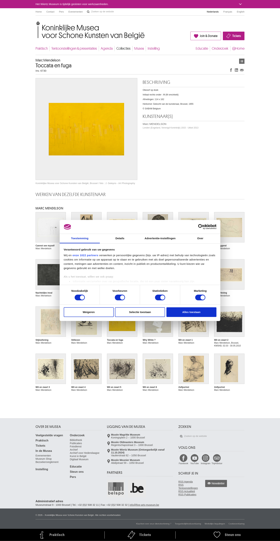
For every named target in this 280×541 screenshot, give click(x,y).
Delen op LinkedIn (236, 70)
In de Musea (44, 450)
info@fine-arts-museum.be (144, 504)
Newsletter (218, 483)
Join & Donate (209, 36)
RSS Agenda (185, 481)
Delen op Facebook (231, 70)
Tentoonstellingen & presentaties (74, 48)
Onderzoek (220, 48)
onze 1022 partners (85, 255)
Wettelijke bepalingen (215, 523)
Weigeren (89, 312)
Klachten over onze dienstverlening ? (153, 523)
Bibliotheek (76, 440)
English (240, 11)
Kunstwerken (241, 61)
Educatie (202, 48)
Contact (50, 11)
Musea (139, 48)
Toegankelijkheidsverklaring (188, 523)
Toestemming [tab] (80, 238)
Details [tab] (120, 238)
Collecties (123, 48)
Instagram (205, 463)
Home (39, 11)
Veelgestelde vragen (49, 435)
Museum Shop (44, 458)
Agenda (107, 48)
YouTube (194, 463)
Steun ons (77, 471)
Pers (61, 11)
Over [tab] (200, 238)
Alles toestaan (191, 312)
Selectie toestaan (140, 312)
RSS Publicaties (187, 494)
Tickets (236, 36)
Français (227, 11)
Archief (74, 449)
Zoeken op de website (88, 12)
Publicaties (76, 443)
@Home (238, 48)
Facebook (183, 463)
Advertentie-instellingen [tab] (160, 238)
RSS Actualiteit (186, 491)
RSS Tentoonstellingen (188, 486)
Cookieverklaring (236, 523)
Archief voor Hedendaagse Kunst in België (84, 454)
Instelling (154, 48)
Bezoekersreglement (47, 462)
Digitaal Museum (79, 459)
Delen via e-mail (241, 70)
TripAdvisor (217, 463)
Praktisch (42, 48)
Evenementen (75, 11)
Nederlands (213, 11)
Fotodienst (75, 446)
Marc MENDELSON (170, 125)
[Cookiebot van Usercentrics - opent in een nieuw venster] (200, 226)
